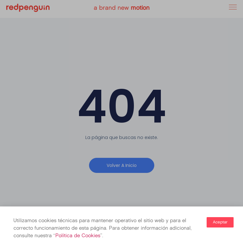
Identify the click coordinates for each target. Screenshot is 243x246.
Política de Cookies (77, 235)
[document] (121, 123)
